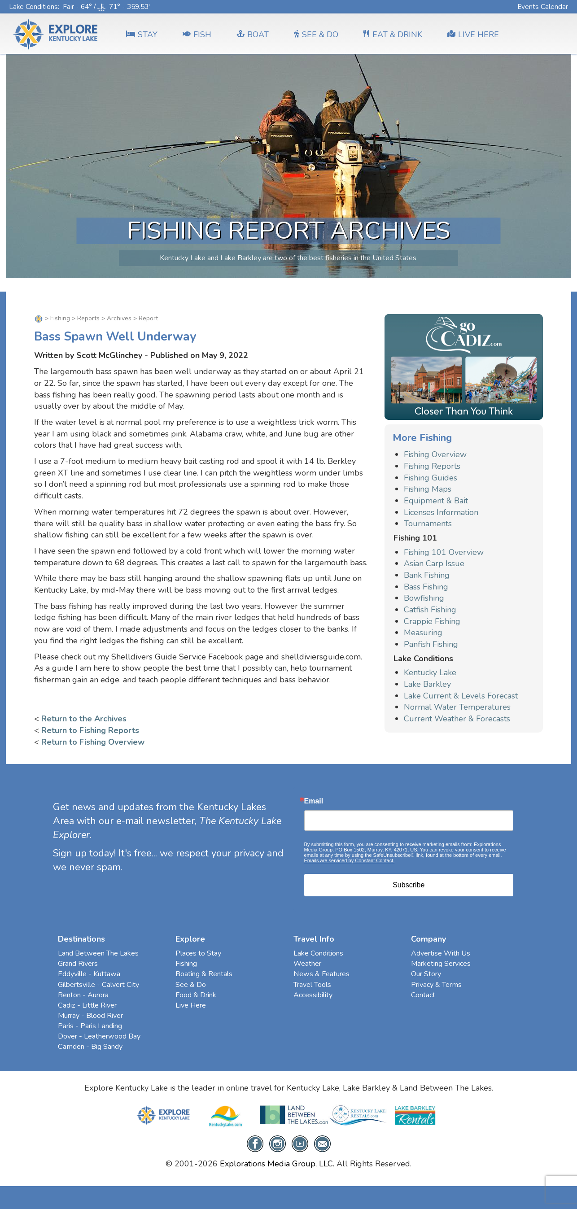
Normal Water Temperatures (457, 707)
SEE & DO (316, 34)
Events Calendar (542, 6)
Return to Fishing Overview (92, 742)
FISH (197, 34)
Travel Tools (312, 985)
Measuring (423, 632)
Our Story (426, 974)
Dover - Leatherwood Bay (99, 1036)
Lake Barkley (427, 684)
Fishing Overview (435, 454)
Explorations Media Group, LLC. (277, 1163)
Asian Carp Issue (434, 563)
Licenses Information (441, 512)
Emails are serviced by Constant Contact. (349, 860)
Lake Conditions (33, 6)
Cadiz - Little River (87, 1005)
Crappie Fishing (432, 621)
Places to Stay (198, 953)
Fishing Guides (430, 477)
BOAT (252, 34)
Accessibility (312, 995)
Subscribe (408, 885)
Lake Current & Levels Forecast (461, 695)
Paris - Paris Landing (90, 1026)
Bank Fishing (427, 575)
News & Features (321, 974)
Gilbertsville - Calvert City (98, 985)
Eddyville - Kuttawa (89, 974)
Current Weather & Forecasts (457, 718)
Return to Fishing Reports (90, 730)
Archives (119, 318)
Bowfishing (424, 598)
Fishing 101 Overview (444, 552)
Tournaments (428, 523)
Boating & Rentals (203, 974)
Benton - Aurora (83, 995)
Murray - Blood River (90, 1016)
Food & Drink (195, 995)
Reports (88, 318)
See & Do (190, 985)
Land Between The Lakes (98, 953)
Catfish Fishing (430, 609)
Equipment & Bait (436, 500)
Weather (307, 964)
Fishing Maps (427, 489)
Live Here (190, 1005)
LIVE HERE (473, 34)
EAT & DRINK (392, 34)
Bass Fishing (426, 586)
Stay (141, 34)
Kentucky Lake (430, 672)
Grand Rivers (78, 964)
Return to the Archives (84, 718)
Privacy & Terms (436, 985)
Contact (423, 995)
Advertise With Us (440, 953)
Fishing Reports (432, 466)
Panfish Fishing (431, 644)
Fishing (60, 318)
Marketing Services (441, 964)
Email (313, 801)
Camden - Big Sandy (90, 1047)
